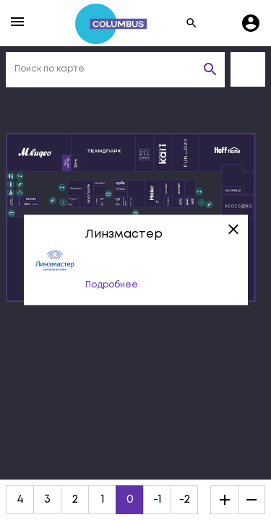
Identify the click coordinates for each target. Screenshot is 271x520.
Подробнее (111, 286)
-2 (184, 499)
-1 (157, 499)
